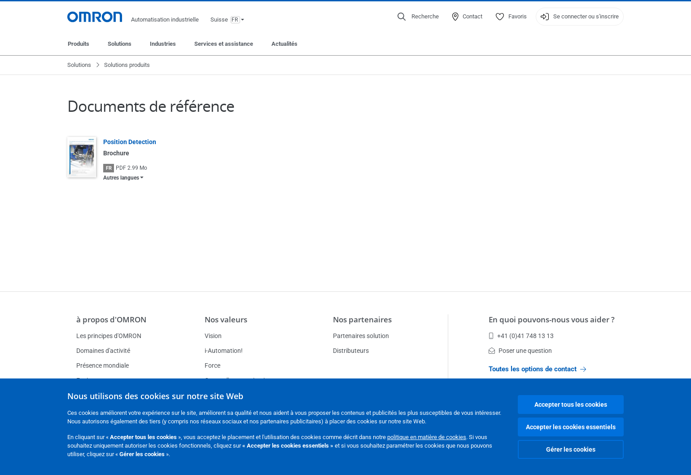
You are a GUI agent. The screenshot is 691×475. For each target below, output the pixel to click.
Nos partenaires (362, 319)
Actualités (284, 43)
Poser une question (520, 350)
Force (212, 365)
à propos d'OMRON (111, 319)
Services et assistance (223, 43)
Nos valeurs (226, 319)
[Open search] (418, 16)
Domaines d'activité (103, 350)
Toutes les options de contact (537, 369)
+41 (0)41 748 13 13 (521, 335)
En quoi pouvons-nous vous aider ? (552, 319)
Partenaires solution (361, 335)
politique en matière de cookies (426, 437)
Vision (213, 335)
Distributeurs (351, 350)
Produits (78, 43)
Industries (163, 43)
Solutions (119, 43)
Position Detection (129, 141)
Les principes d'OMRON (108, 335)
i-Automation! (224, 350)
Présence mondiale (102, 365)
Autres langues (121, 178)
